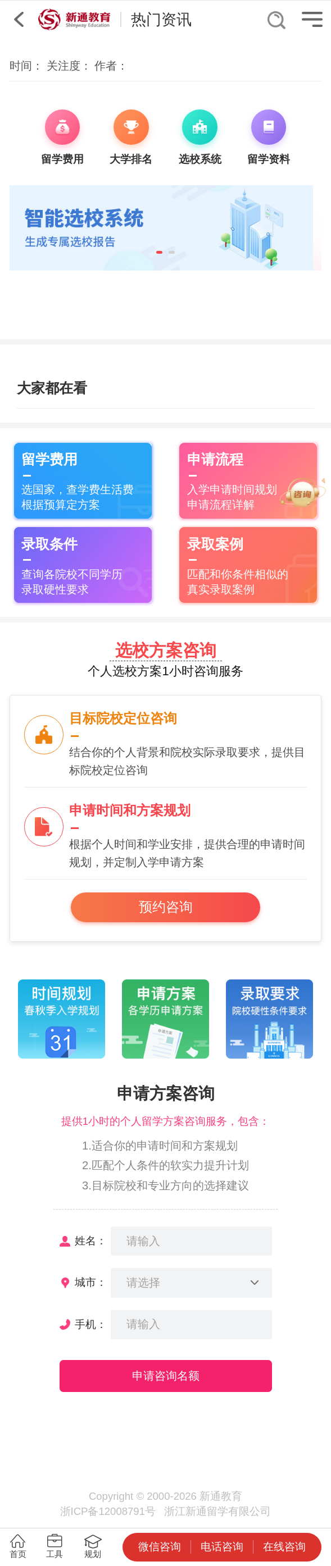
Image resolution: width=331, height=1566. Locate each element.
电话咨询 (222, 1547)
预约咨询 (166, 907)
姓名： (91, 1241)
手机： (91, 1324)
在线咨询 (284, 1547)
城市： (91, 1282)
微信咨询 (159, 1547)
